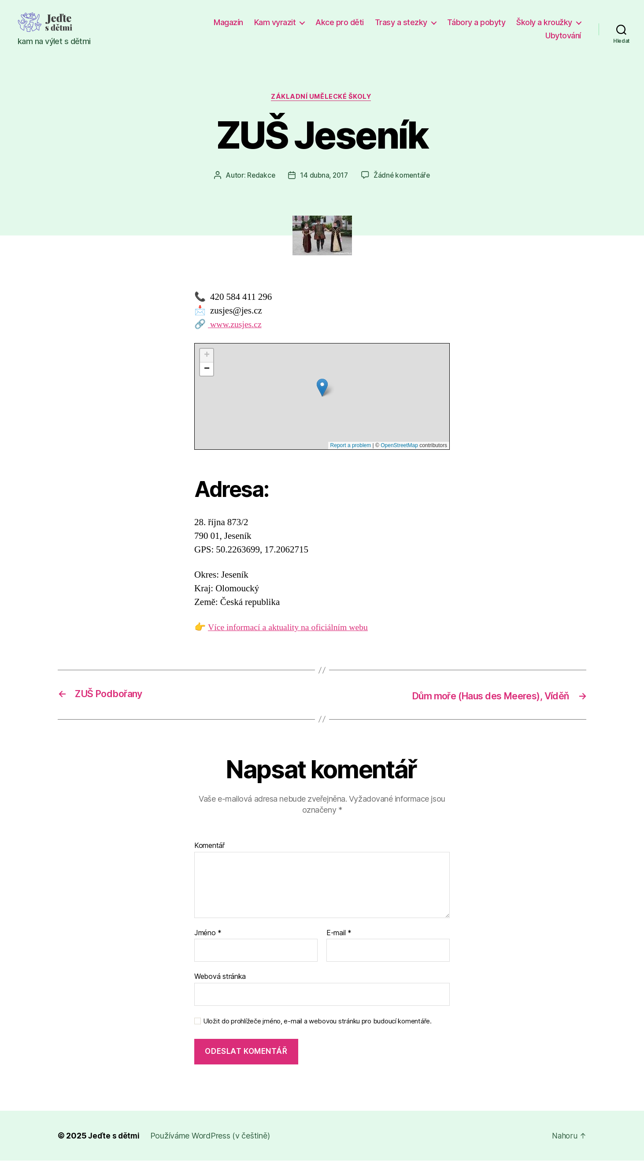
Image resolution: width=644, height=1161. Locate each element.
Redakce (259, 176)
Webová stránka (220, 976)
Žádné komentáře (403, 176)
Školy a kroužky (544, 22)
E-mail (339, 933)
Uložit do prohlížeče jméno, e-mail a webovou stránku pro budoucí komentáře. (317, 1022)
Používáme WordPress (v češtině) (211, 1136)
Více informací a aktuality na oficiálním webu (293, 629)
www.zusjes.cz (236, 325)
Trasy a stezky (401, 22)
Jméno (208, 933)
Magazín (228, 22)
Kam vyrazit (275, 22)
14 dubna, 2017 (324, 176)
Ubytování (563, 35)
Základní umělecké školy (322, 97)
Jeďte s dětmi (114, 1136)
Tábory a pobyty (476, 22)
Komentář (209, 846)
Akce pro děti (339, 22)
